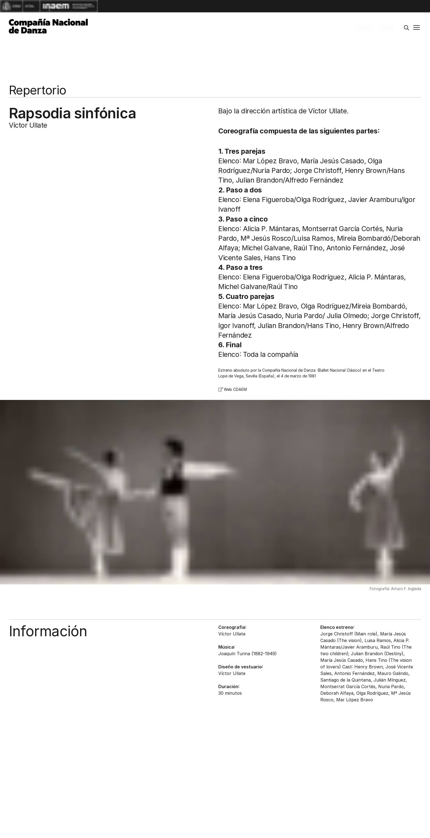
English (387, 28)
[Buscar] (406, 28)
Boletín (364, 28)
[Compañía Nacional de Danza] (48, 26)
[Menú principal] (416, 28)
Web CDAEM (232, 389)
